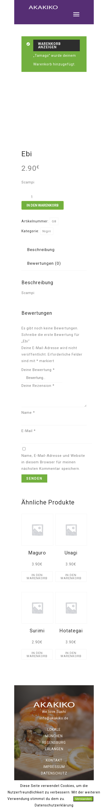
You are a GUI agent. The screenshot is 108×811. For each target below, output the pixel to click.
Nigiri (46, 231)
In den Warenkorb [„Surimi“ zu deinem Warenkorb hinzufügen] (37, 654)
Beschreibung (41, 249)
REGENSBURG (54, 742)
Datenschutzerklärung (54, 805)
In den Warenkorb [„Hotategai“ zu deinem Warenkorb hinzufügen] (71, 654)
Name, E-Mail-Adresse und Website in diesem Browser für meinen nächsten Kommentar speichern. (53, 462)
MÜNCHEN (54, 736)
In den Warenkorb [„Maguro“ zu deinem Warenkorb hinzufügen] (37, 576)
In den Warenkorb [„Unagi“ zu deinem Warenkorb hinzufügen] (71, 576)
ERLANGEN (54, 749)
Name (28, 412)
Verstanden (83, 799)
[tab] (41, 250)
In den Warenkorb (43, 205)
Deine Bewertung (38, 370)
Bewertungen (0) (44, 263)
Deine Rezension (37, 385)
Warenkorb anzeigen (49, 45)
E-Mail (28, 430)
